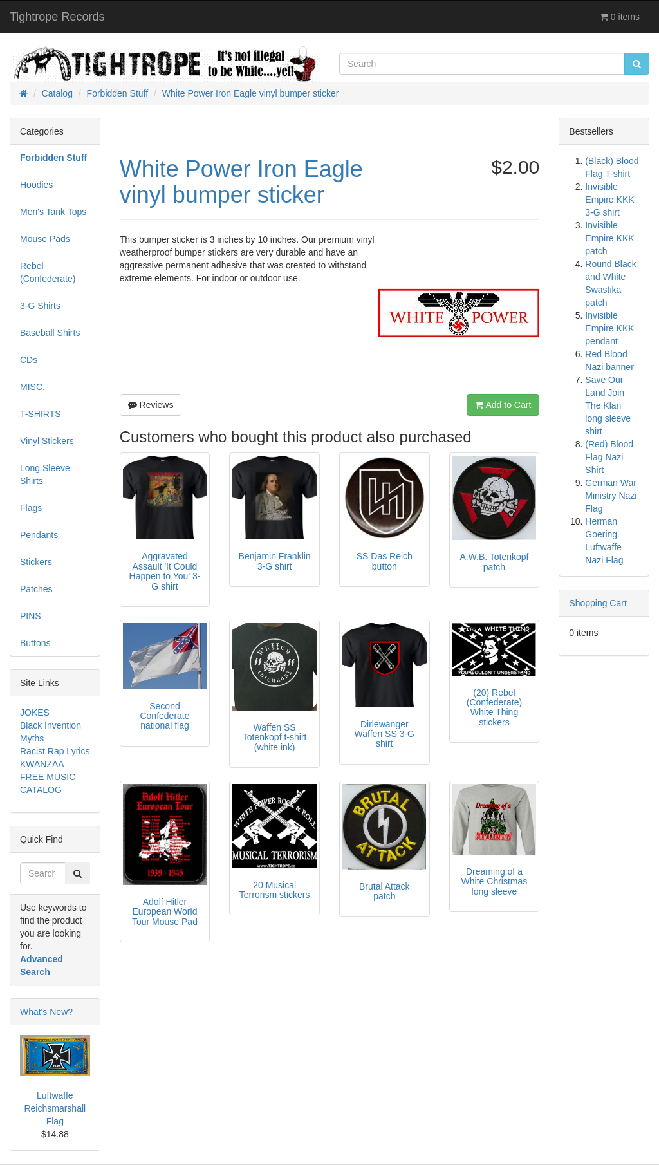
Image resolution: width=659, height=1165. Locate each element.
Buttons (35, 643)
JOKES (35, 712)
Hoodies (36, 185)
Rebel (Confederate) (47, 272)
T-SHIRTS (40, 414)
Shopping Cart (598, 603)
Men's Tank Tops (53, 212)
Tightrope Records (57, 16)
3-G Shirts (40, 306)
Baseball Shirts (50, 333)
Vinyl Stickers (47, 441)
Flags (31, 508)
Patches (36, 589)
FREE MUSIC (47, 777)
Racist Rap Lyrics (54, 751)
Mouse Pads (45, 239)
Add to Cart (503, 405)
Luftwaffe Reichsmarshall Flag (55, 1108)
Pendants (39, 535)
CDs (28, 360)
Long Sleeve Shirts (45, 474)
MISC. (32, 387)
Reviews (151, 405)
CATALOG (41, 790)
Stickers (36, 562)
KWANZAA (42, 764)
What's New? (46, 1012)
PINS (30, 616)
